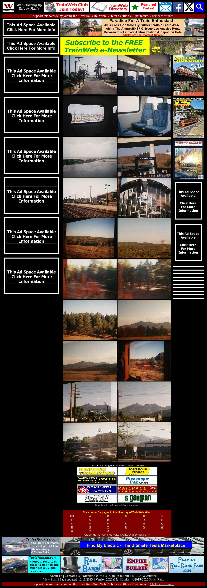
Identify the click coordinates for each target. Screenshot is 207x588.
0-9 (72, 515)
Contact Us (72, 576)
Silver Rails (156, 579)
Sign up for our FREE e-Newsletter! (133, 576)
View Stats (50, 579)
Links (125, 579)
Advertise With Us (94, 576)
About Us (56, 576)
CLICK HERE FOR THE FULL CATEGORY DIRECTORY (117, 534)
